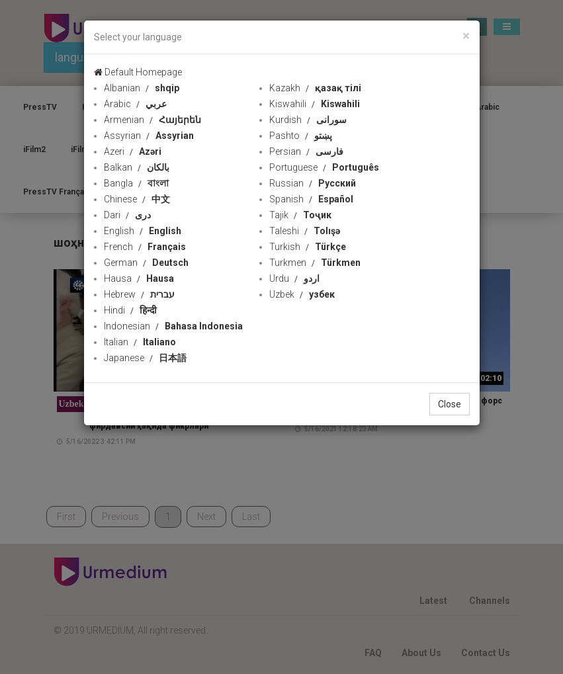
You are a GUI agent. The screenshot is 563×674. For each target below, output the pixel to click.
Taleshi (304, 231)
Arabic (135, 104)
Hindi (130, 310)
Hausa (139, 278)
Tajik (300, 215)
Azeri (132, 151)
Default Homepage (138, 72)
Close (449, 404)
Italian (140, 342)
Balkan (136, 167)
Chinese (137, 199)
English (142, 231)
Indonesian (173, 326)
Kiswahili (314, 104)
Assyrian (149, 135)
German (146, 262)
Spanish (311, 199)
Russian (312, 183)
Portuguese (324, 167)
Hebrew (139, 294)
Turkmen (315, 262)
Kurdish (308, 119)
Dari (127, 215)
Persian (306, 151)
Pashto (300, 135)
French (145, 246)
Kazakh (315, 88)
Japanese (145, 358)
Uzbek (302, 294)
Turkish (307, 246)
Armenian (152, 119)
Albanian (141, 88)
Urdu (294, 278)
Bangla (136, 183)
